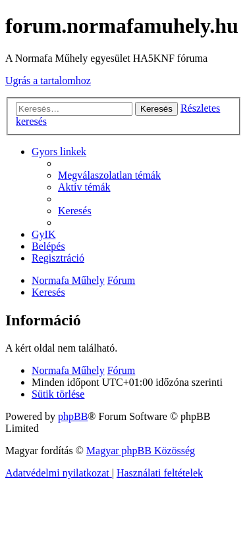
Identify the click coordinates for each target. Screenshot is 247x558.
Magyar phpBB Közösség (140, 450)
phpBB (73, 416)
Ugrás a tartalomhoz (48, 80)
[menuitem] (109, 175)
